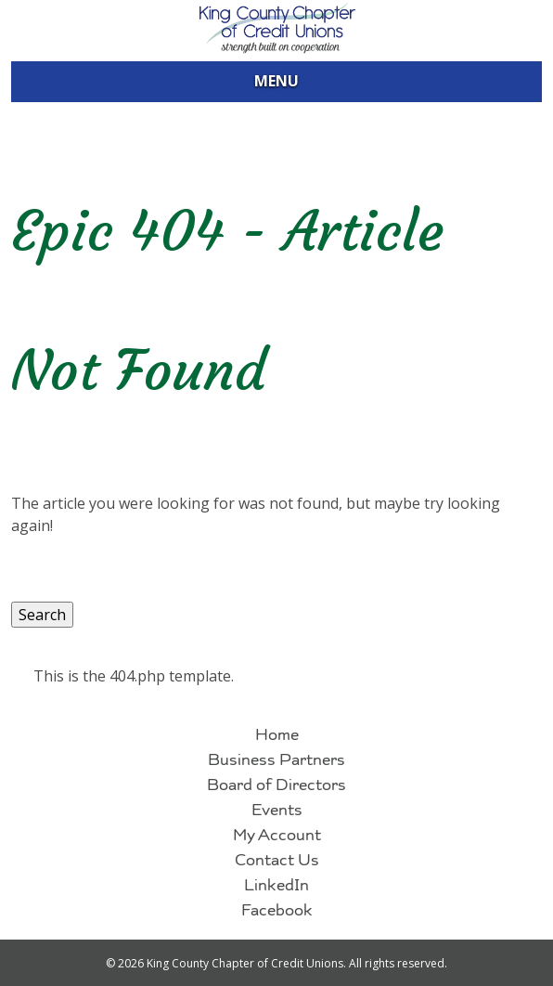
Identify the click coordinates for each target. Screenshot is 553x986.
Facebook (277, 912)
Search (42, 614)
